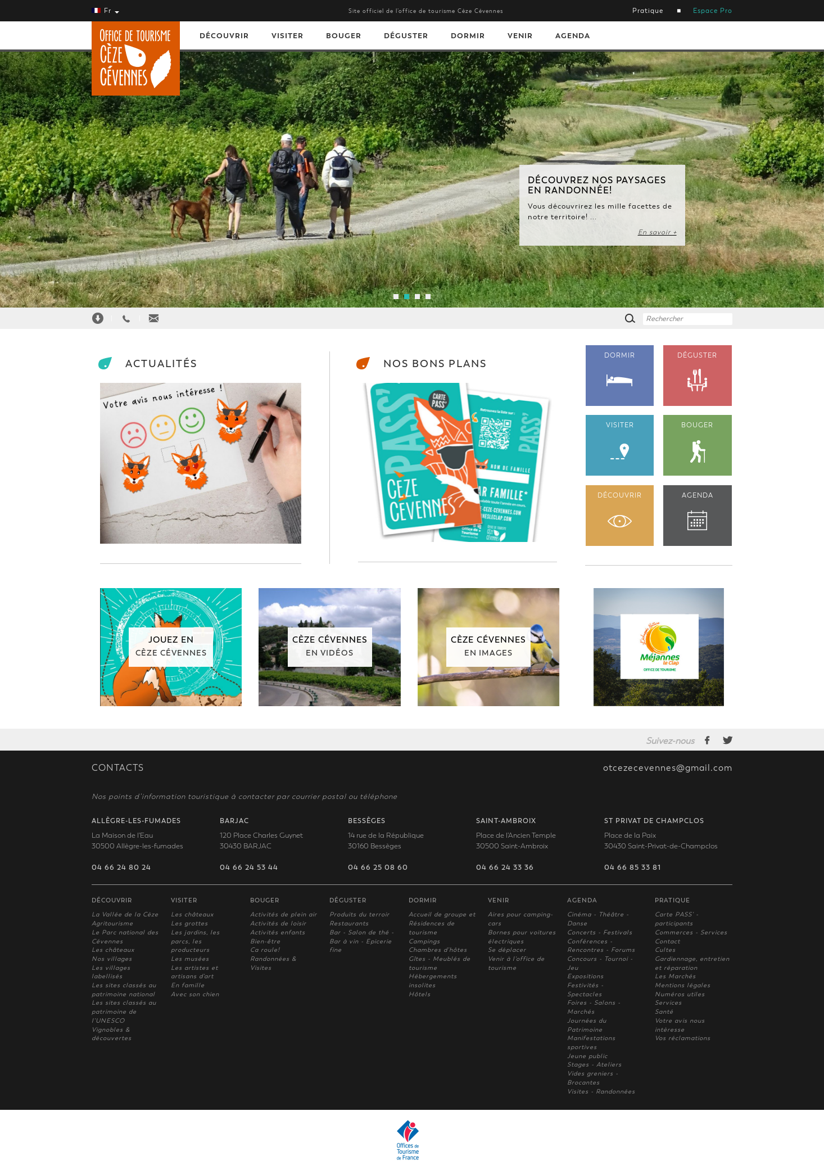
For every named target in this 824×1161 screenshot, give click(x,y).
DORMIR (620, 368)
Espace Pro (712, 11)
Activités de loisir (278, 923)
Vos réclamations (682, 1038)
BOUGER (697, 442)
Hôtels (420, 994)
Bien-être (265, 941)
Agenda (572, 35)
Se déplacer (507, 950)
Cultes (665, 950)
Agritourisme (112, 923)
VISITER (620, 440)
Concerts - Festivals (599, 932)
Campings (424, 941)
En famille (188, 985)
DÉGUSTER (697, 372)
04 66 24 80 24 (121, 867)
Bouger (343, 35)
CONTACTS (118, 768)
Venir (520, 35)
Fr (105, 11)
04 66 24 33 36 (505, 867)
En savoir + (657, 232)
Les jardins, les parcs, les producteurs (195, 941)
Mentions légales (682, 985)
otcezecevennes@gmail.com (667, 768)
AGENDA (697, 510)
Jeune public (587, 1056)
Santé (664, 1011)
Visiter (287, 35)
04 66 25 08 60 (378, 867)
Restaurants (349, 923)
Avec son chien (195, 994)
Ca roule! (265, 950)
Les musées (190, 959)
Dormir (468, 35)
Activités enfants (277, 932)
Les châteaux (113, 950)
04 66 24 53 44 (249, 867)
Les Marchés (675, 976)
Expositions (585, 976)
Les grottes (189, 923)
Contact (667, 941)
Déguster (406, 35)
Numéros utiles (680, 994)
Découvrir (224, 35)
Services (668, 1002)
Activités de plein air (283, 914)
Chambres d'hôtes (438, 950)
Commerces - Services (691, 932)
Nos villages (112, 959)
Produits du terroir (359, 914)
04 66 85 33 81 (632, 867)
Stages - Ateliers (594, 1064)
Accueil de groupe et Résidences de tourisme (442, 923)
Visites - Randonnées (601, 1091)
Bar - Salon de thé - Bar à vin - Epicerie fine (361, 941)
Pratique (647, 11)
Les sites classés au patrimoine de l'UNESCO (124, 1011)
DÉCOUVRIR (620, 509)
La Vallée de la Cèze (125, 914)
